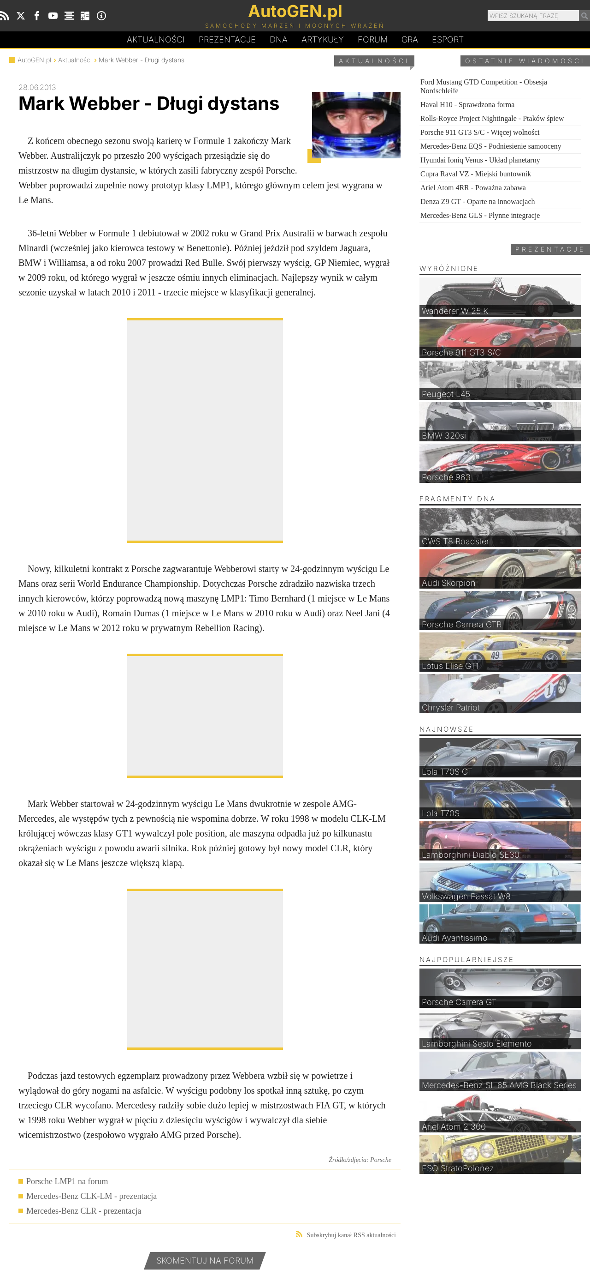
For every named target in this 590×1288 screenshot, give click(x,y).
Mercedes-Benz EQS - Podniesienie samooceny (490, 146)
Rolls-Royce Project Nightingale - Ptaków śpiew (492, 118)
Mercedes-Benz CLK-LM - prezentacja (91, 1196)
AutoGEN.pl (34, 60)
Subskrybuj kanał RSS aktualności (346, 1235)
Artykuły (322, 39)
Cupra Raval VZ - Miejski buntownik (475, 174)
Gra (409, 39)
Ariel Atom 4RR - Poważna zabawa (473, 188)
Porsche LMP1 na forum (67, 1181)
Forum (373, 39)
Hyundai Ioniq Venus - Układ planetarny (480, 160)
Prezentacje (227, 39)
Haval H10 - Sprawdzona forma (467, 104)
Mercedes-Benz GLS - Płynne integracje (480, 215)
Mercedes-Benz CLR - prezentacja (83, 1211)
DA (279, 39)
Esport (448, 39)
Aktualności (156, 39)
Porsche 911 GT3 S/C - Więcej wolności (480, 132)
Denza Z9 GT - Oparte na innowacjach (477, 201)
